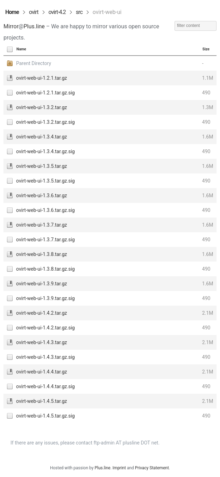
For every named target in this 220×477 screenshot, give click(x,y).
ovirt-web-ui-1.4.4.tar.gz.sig (45, 386)
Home (12, 12)
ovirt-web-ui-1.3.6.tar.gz (41, 195)
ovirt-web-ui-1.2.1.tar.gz (41, 78)
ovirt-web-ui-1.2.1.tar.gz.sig (45, 92)
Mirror (11, 26)
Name (21, 49)
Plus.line (33, 26)
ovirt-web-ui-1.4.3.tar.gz (41, 342)
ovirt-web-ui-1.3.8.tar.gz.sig (45, 269)
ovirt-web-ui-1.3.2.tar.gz (41, 107)
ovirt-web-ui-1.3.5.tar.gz (41, 166)
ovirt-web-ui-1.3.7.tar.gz (41, 225)
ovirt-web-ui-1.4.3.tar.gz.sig (45, 357)
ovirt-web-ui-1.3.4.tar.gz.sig (45, 151)
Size (206, 49)
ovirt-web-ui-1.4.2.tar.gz (41, 313)
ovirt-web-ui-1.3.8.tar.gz (41, 254)
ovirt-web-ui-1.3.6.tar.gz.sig (45, 210)
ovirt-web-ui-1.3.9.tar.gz (41, 283)
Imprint (119, 467)
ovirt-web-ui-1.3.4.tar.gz (41, 137)
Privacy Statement (152, 467)
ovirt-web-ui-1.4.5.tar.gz (41, 401)
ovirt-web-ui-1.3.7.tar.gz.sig (45, 239)
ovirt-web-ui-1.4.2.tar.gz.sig (45, 327)
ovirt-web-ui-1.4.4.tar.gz (41, 372)
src (79, 12)
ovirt (33, 12)
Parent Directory (33, 63)
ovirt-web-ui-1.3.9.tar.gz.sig (45, 298)
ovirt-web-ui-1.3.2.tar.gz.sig (45, 122)
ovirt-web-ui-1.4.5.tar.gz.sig (45, 416)
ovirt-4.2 (57, 12)
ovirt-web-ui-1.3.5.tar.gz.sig (45, 181)
